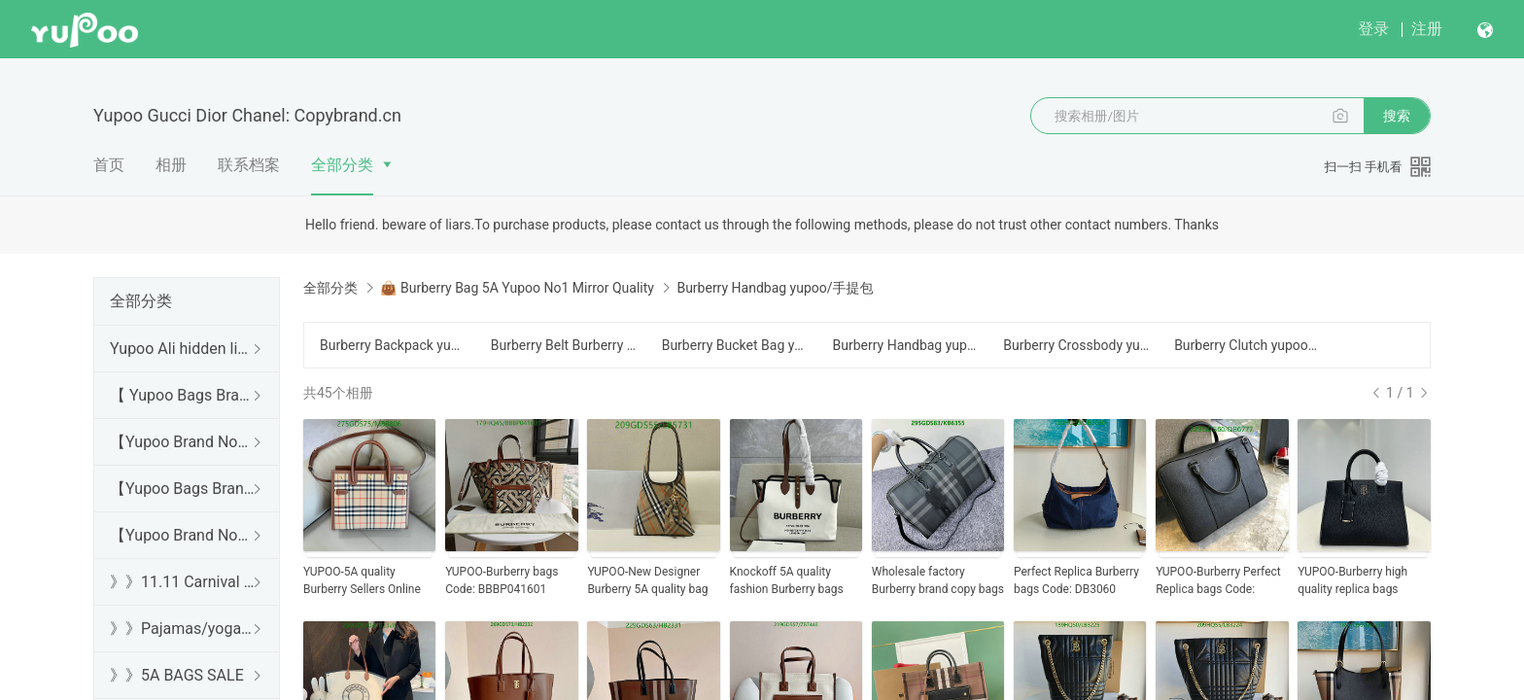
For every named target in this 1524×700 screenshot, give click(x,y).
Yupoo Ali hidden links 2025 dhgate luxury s (183, 348)
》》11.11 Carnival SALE (183, 582)
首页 (108, 165)
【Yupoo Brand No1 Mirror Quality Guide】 (183, 535)
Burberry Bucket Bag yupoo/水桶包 (736, 345)
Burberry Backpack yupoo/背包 (394, 345)
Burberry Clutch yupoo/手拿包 (1248, 345)
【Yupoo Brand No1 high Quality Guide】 (183, 442)
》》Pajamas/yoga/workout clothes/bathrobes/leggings (183, 628)
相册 (171, 165)
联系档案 (249, 165)
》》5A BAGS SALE (177, 675)
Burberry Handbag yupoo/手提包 (906, 345)
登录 (1373, 28)
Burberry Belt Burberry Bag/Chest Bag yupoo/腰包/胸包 (565, 345)
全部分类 (342, 165)
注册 (1426, 28)
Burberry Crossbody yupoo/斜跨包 (1077, 345)
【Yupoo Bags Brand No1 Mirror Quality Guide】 (183, 488)
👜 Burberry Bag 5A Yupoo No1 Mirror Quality (516, 288)
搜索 (1396, 115)
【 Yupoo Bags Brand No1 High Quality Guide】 (183, 395)
